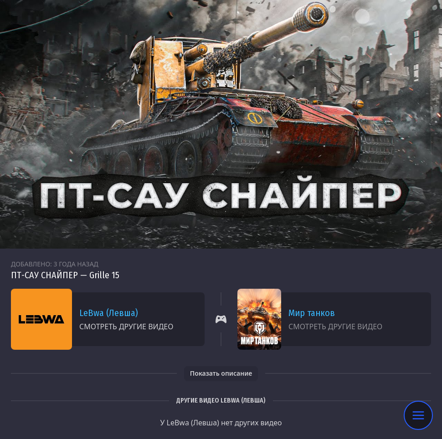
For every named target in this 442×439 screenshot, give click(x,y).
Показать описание (221, 373)
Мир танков (311, 312)
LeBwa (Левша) (108, 312)
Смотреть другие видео (126, 327)
